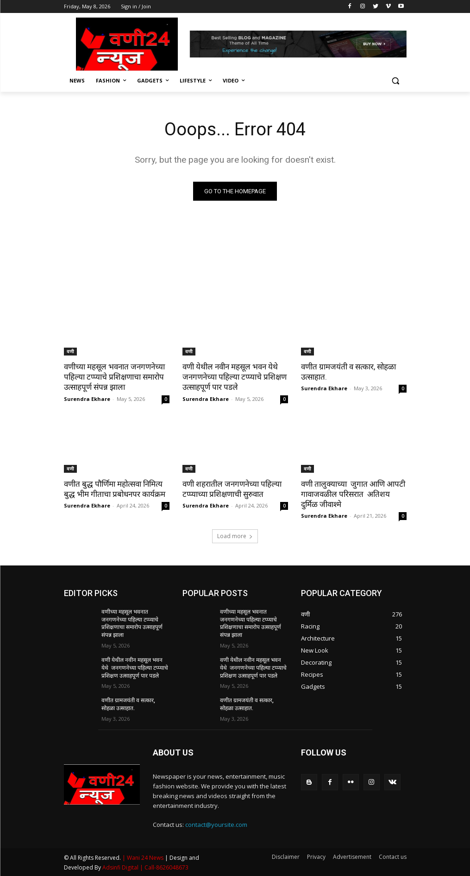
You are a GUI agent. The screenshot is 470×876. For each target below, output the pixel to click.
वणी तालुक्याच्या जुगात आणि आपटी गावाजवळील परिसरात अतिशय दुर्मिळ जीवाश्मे (353, 494)
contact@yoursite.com (216, 824)
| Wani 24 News (143, 858)
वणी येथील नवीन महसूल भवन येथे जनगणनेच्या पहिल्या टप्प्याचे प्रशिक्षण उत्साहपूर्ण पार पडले (234, 377)
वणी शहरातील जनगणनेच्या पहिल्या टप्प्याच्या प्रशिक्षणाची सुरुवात (232, 489)
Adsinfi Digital (121, 867)
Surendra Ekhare (87, 398)
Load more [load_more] (235, 536)
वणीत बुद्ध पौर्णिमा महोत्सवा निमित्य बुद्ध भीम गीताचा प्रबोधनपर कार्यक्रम (114, 489)
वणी (70, 351)
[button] (396, 81)
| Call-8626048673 (164, 867)
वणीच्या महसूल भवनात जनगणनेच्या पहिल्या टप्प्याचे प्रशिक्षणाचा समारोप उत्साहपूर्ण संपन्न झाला (114, 377)
